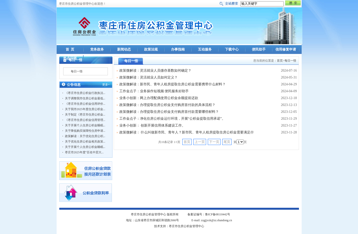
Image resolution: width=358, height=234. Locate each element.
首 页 (70, 49)
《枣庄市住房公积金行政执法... (85, 93)
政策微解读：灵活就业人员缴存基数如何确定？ (155, 70)
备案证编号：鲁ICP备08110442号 (208, 214)
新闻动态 (124, 49)
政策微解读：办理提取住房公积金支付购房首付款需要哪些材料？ (169, 112)
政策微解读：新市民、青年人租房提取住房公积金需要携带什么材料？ (172, 84)
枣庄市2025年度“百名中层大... (84, 152)
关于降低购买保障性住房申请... (85, 130)
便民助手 (259, 49)
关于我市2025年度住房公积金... (85, 109)
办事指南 (178, 49)
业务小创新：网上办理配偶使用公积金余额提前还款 (158, 98)
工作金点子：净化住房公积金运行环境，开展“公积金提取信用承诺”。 (172, 118)
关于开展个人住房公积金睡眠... (85, 125)
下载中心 (232, 49)
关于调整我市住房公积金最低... (85, 98)
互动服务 (205, 49)
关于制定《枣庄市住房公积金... (85, 114)
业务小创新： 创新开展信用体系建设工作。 (152, 125)
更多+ (106, 84)
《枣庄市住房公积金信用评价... (85, 103)
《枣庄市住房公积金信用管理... (85, 120)
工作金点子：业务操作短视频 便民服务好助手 (154, 91)
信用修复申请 (285, 49)
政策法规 (151, 49)
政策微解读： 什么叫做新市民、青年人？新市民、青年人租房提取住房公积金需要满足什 (186, 132)
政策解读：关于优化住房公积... (85, 136)
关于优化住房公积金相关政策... (85, 141)
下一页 (214, 142)
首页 (280, 60)
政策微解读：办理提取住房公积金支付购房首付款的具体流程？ (167, 105)
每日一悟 (77, 71)
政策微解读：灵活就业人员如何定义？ (148, 77)
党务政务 (97, 49)
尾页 (226, 142)
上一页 (200, 142)
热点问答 (70, 58)
